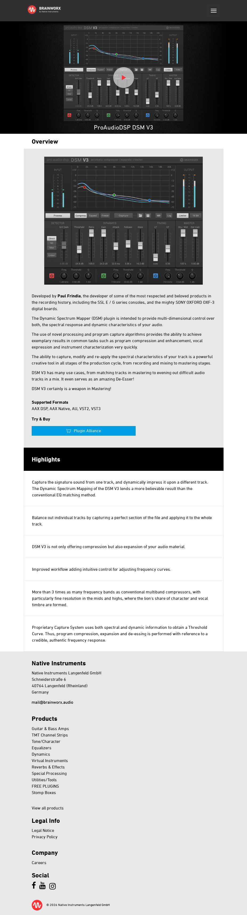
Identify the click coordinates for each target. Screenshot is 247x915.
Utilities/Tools (44, 779)
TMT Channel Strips (50, 734)
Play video (123, 77)
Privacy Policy (45, 836)
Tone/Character (46, 741)
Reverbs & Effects (48, 766)
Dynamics (41, 754)
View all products (48, 807)
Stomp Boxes (44, 792)
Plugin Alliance (87, 430)
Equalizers (41, 747)
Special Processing (49, 773)
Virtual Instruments (50, 760)
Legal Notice (43, 830)
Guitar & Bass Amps (50, 728)
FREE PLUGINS (45, 786)
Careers (39, 862)
